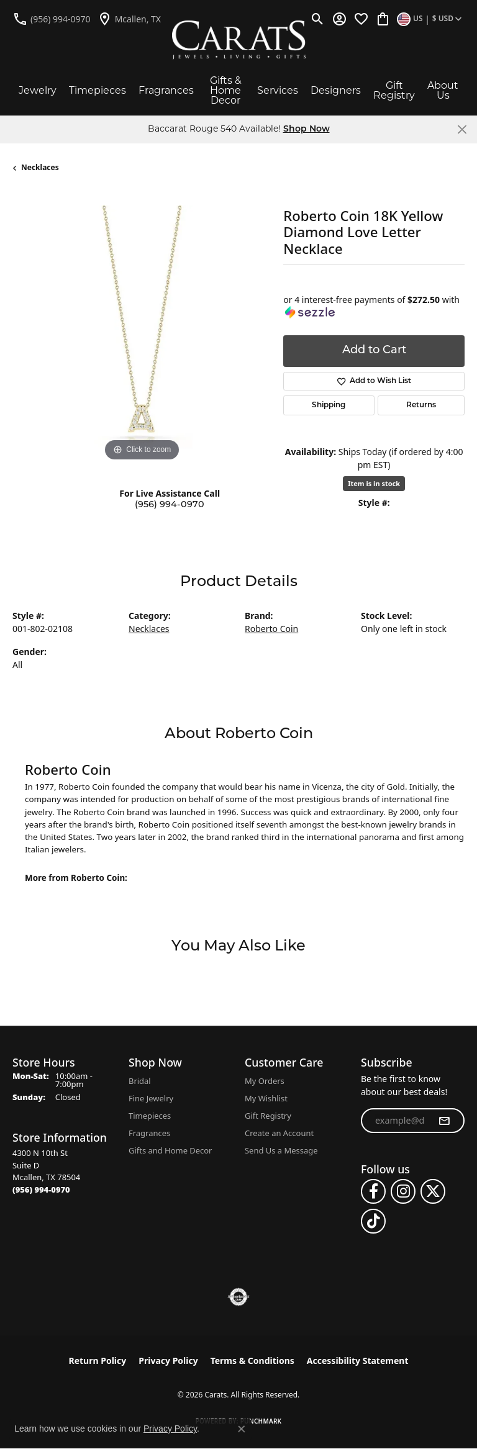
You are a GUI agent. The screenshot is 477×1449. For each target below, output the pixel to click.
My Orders (264, 1080)
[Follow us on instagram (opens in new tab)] (403, 1191)
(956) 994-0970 (169, 505)
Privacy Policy (168, 1360)
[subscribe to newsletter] (444, 1120)
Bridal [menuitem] (140, 1080)
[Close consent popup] (241, 1429)
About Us (442, 90)
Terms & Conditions (252, 1360)
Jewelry (38, 90)
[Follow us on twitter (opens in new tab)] (432, 1191)
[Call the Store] (41, 1189)
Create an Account (279, 1133)
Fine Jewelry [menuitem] (151, 1098)
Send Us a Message (281, 1150)
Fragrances (166, 90)
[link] (51, 18)
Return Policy (98, 1360)
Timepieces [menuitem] (150, 1115)
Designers (336, 90)
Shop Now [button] (306, 129)
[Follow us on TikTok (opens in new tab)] (373, 1221)
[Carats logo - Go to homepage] (239, 40)
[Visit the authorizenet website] (238, 1297)
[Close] (462, 129)
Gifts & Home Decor (226, 90)
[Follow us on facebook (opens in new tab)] (373, 1191)
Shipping (328, 405)
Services (277, 90)
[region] (141, 334)
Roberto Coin (271, 628)
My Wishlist (266, 1098)
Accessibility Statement (358, 1360)
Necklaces (40, 167)
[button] (317, 18)
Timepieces (97, 90)
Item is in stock (374, 483)
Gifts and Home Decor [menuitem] (170, 1150)
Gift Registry (394, 90)
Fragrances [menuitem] (149, 1133)
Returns (421, 405)
